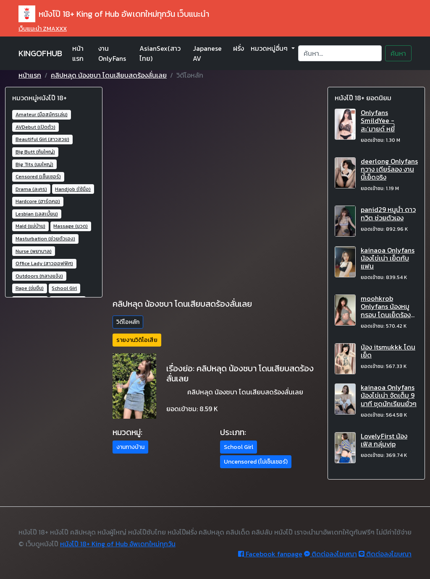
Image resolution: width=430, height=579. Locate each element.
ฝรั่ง (238, 48)
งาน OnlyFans (112, 53)
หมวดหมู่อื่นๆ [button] (270, 48)
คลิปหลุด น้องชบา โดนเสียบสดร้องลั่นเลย (109, 75)
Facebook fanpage (270, 554)
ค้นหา (398, 53)
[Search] (340, 53)
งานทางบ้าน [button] (130, 447)
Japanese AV (207, 53)
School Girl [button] (238, 447)
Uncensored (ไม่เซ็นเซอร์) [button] (256, 461)
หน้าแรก (78, 53)
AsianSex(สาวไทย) (160, 53)
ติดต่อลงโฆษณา (330, 554)
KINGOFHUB (40, 53)
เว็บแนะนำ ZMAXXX (42, 28)
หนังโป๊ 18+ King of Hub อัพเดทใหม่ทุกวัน (118, 544)
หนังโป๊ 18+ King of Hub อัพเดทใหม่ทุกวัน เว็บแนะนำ (113, 13)
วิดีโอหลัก (127, 322)
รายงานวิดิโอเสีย (136, 340)
